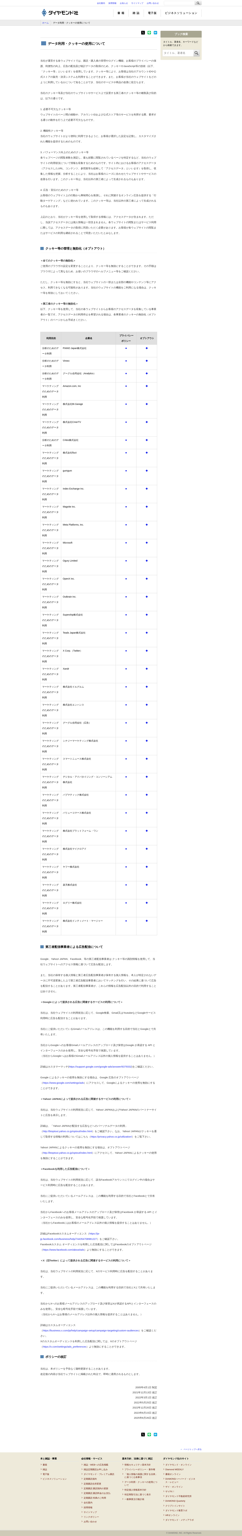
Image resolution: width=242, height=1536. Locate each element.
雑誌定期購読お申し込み (96, 1469)
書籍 (45, 1464)
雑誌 (45, 1469)
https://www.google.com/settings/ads (63, 1082)
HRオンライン (172, 1515)
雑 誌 (136, 13)
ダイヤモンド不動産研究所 (178, 1496)
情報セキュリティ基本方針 (138, 1464)
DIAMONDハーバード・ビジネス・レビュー (180, 1480)
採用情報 (112, 3)
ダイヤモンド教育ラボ (176, 1510)
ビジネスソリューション (181, 13)
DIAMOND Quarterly (175, 1501)
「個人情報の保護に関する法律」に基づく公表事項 (141, 1475)
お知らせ (124, 3)
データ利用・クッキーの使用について (141, 1483)
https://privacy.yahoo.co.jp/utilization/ (111, 1136)
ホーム (45, 23)
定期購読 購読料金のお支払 (97, 1493)
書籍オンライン (173, 1474)
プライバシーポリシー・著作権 (140, 1469)
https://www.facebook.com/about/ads (63, 1249)
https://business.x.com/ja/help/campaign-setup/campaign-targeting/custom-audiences (91, 1330)
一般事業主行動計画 (134, 1499)
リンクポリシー (91, 1517)
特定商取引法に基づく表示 (138, 1494)
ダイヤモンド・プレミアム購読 (99, 1474)
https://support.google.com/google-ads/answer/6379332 (100, 1066)
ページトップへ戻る (193, 1449)
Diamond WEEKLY (174, 1469)
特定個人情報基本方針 (135, 1490)
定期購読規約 (90, 1479)
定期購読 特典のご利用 (95, 1498)
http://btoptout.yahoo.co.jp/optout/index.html (67, 1131)
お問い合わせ (153, 3)
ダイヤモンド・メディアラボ (179, 1520)
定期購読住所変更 (92, 1483)
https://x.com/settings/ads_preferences (64, 1346)
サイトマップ (137, 3)
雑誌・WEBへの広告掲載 (96, 1464)
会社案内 (101, 3)
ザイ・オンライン (174, 1487)
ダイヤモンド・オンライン (178, 1464)
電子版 (152, 13)
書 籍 (120, 13)
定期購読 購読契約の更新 (96, 1488)
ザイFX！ (170, 1491)
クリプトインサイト (175, 1506)
